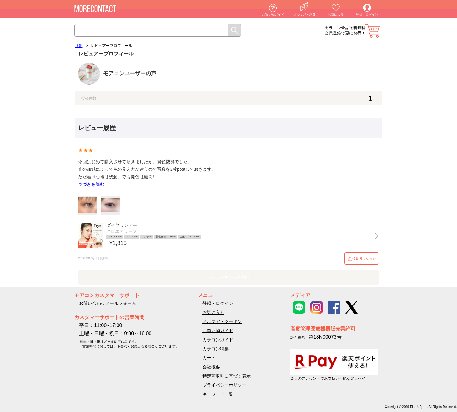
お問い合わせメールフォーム (107, 303)
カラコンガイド (217, 339)
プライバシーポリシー (224, 385)
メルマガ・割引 (304, 14)
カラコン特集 (215, 348)
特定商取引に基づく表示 (226, 375)
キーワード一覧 (217, 394)
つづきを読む (91, 184)
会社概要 (211, 366)
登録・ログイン (367, 14)
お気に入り (336, 14)
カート (372, 31)
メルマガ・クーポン (222, 321)
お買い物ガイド (273, 14)
